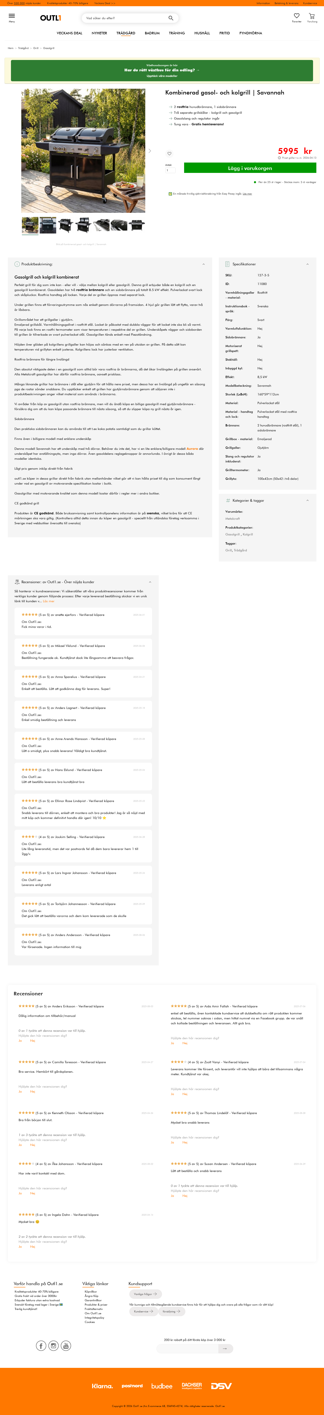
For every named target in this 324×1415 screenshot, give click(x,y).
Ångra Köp (91, 1296)
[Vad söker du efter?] (130, 18)
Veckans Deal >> (105, 3)
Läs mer (49, 601)
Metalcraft (232, 519)
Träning (177, 33)
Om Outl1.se (93, 1313)
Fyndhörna (250, 33)
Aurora (192, 449)
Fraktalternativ (94, 1309)
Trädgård (126, 33)
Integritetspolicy (94, 1317)
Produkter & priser (96, 1304)
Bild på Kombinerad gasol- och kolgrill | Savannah (81, 244)
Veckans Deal (69, 33)
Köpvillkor (91, 1291)
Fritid (224, 33)
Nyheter (99, 33)
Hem (10, 48)
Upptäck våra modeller (162, 76)
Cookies (90, 1322)
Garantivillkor (93, 1300)
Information (263, 3)
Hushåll (202, 33)
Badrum (152, 33)
